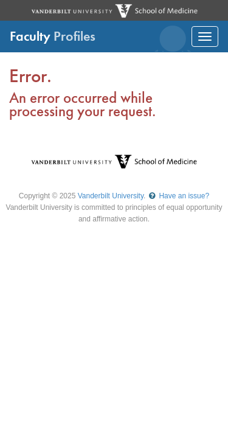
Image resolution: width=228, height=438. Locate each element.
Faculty (52, 36)
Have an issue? (178, 196)
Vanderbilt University (110, 196)
